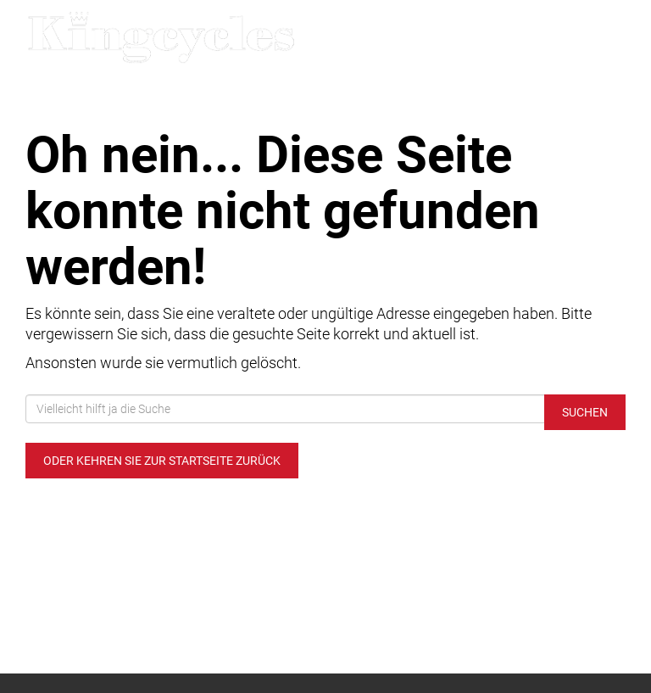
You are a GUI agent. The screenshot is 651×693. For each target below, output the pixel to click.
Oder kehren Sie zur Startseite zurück (162, 460)
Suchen (585, 412)
